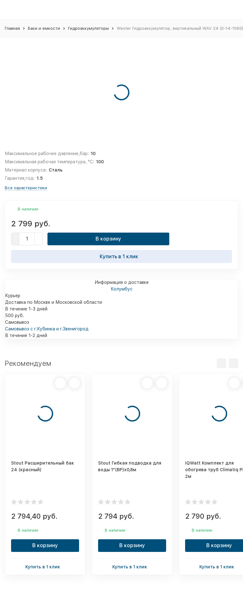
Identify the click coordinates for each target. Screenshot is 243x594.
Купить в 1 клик (121, 256)
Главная (12, 28)
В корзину (108, 239)
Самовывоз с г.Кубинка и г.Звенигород (47, 328)
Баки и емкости (44, 28)
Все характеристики (26, 187)
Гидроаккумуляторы (88, 28)
